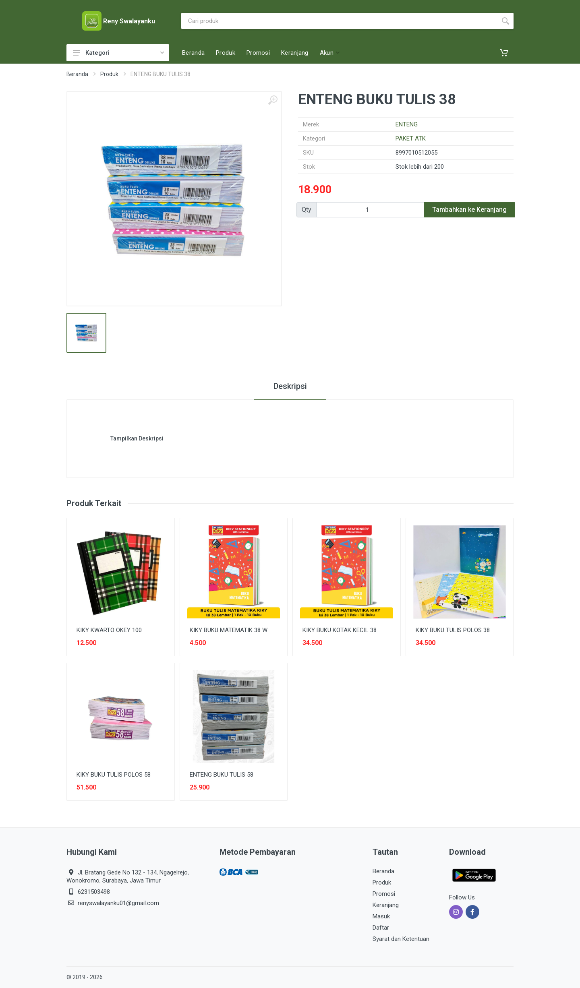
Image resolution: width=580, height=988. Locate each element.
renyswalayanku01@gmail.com (118, 903)
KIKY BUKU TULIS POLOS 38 (453, 630)
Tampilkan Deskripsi (137, 438)
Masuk (381, 916)
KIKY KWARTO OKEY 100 (109, 630)
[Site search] (339, 21)
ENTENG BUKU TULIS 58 (221, 774)
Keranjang (386, 905)
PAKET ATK (411, 138)
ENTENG (407, 124)
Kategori (118, 52)
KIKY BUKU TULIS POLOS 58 (114, 774)
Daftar (381, 927)
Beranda (77, 74)
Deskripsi (290, 386)
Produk (109, 74)
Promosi (384, 893)
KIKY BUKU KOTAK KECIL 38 (339, 630)
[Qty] (370, 209)
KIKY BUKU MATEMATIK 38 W (228, 630)
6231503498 (94, 891)
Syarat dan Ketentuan (401, 939)
